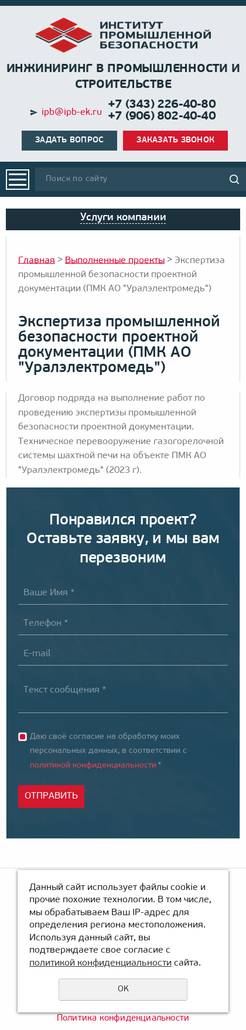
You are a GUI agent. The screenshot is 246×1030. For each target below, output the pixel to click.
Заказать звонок (175, 140)
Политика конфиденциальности (123, 1018)
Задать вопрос (69, 140)
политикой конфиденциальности (93, 765)
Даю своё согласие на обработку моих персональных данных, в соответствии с (108, 751)
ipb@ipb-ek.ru (72, 112)
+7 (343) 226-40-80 (162, 105)
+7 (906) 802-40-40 (162, 116)
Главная (36, 260)
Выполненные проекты (115, 260)
